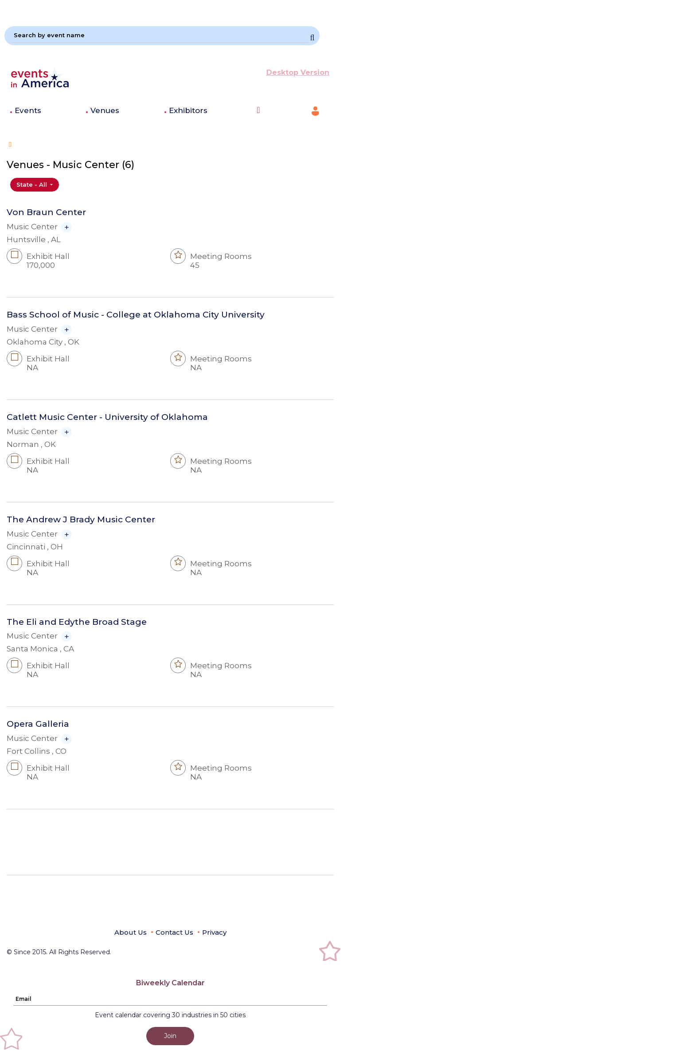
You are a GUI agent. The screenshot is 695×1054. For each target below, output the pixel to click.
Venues (104, 110)
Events (28, 110)
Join (170, 1036)
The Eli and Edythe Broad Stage (77, 622)
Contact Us (174, 932)
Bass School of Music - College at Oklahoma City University (136, 315)
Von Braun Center (46, 212)
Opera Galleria (38, 724)
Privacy (214, 932)
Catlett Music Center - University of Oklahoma (107, 417)
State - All (32, 184)
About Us (130, 932)
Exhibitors (188, 110)
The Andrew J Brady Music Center (81, 520)
